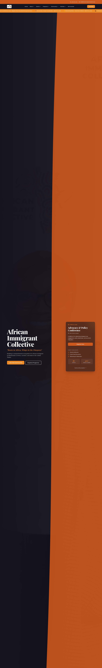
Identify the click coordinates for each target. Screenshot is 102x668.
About (32, 6)
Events (38, 6)
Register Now (80, 344)
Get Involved (71, 6)
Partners (63, 6)
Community (54, 6)
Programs (46, 6)
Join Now (91, 6)
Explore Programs (33, 362)
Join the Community (15, 362)
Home (26, 6)
